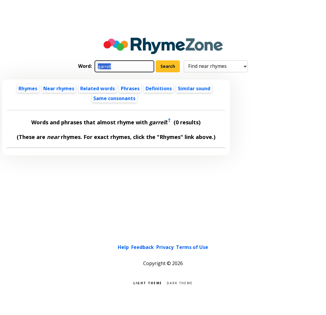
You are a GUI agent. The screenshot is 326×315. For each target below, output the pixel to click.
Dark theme (180, 282)
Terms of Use (192, 247)
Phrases (130, 88)
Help (123, 247)
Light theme (147, 282)
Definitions (159, 88)
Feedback (142, 247)
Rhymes (27, 88)
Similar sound (194, 88)
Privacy (165, 247)
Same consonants (114, 98)
